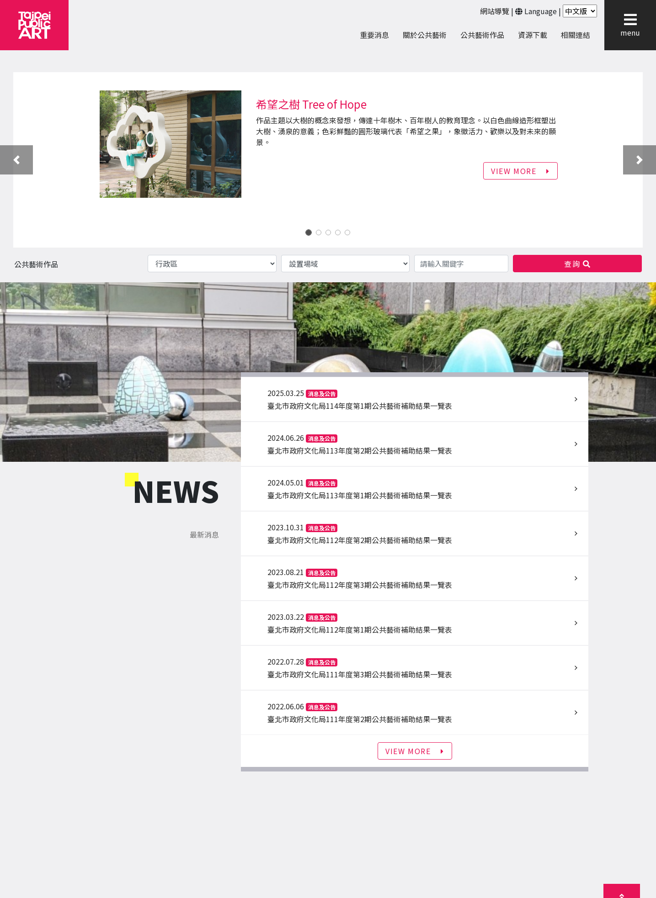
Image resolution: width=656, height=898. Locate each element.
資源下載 (532, 34)
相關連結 (575, 34)
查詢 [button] (577, 263)
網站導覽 (494, 10)
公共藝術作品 (482, 34)
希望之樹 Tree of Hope (311, 104)
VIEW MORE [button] (520, 170)
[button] (630, 19)
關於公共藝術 (425, 34)
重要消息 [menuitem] (374, 34)
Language (540, 10)
